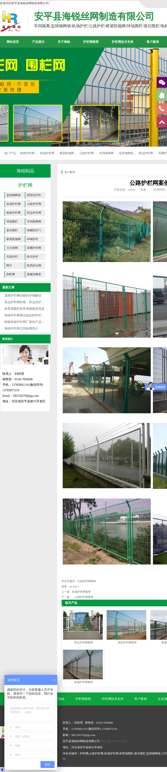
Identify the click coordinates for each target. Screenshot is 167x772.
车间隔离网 (106, 153)
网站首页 (13, 42)
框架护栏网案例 (127, 642)
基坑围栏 (12, 230)
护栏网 (25, 185)
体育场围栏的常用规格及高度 (24, 308)
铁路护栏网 (27, 153)
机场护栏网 (47, 153)
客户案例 (153, 42)
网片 (9, 265)
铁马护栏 (32, 256)
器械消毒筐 (34, 274)
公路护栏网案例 (84, 597)
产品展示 (38, 42)
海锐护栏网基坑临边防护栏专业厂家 (29, 315)
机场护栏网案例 (81, 591)
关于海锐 (64, 42)
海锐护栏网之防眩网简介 (21, 328)
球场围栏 (12, 221)
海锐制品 (25, 170)
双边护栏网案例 (83, 642)
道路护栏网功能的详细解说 (22, 295)
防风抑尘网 (34, 265)
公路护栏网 (86, 153)
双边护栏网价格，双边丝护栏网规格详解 (32, 302)
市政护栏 (12, 256)
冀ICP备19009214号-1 (114, 741)
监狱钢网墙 (126, 153)
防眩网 (10, 274)
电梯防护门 (34, 230)
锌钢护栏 (32, 239)
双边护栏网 (146, 153)
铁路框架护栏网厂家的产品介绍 (26, 322)
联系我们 (7, 338)
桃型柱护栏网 (34, 195)
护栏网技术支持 (122, 42)
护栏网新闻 (91, 42)
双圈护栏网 (34, 247)
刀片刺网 (12, 247)
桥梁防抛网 (67, 153)
